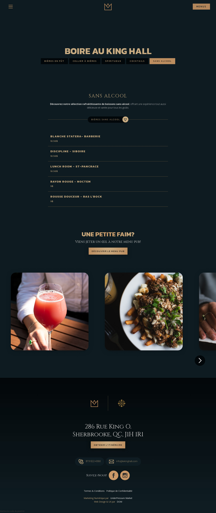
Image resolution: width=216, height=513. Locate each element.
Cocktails (137, 61)
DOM (119, 501)
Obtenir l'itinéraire (108, 445)
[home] (108, 6)
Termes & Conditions (94, 490)
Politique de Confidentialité (119, 490)
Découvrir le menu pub (108, 251)
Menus (201, 6)
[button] (200, 360)
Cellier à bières (85, 61)
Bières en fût (54, 61)
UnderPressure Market (121, 498)
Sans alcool (162, 61)
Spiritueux (113, 61)
